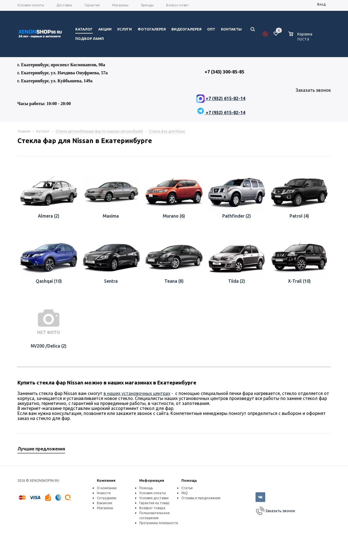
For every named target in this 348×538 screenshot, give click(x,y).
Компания (106, 480)
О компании (107, 488)
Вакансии (104, 503)
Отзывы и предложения (200, 498)
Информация (151, 480)
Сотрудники (106, 498)
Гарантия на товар (154, 503)
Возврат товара (152, 508)
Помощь (189, 480)
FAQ (184, 493)
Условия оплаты (152, 493)
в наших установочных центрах (137, 393)
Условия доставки (154, 498)
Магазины (105, 508)
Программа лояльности (158, 523)
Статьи (187, 488)
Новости (104, 493)
